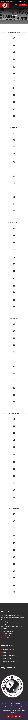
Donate (23, 5)
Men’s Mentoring (8, 658)
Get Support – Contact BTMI (11, 661)
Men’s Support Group (9, 655)
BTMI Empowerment (8, 649)
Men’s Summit (7, 652)
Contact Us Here (5, 1)
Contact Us (6, 638)
